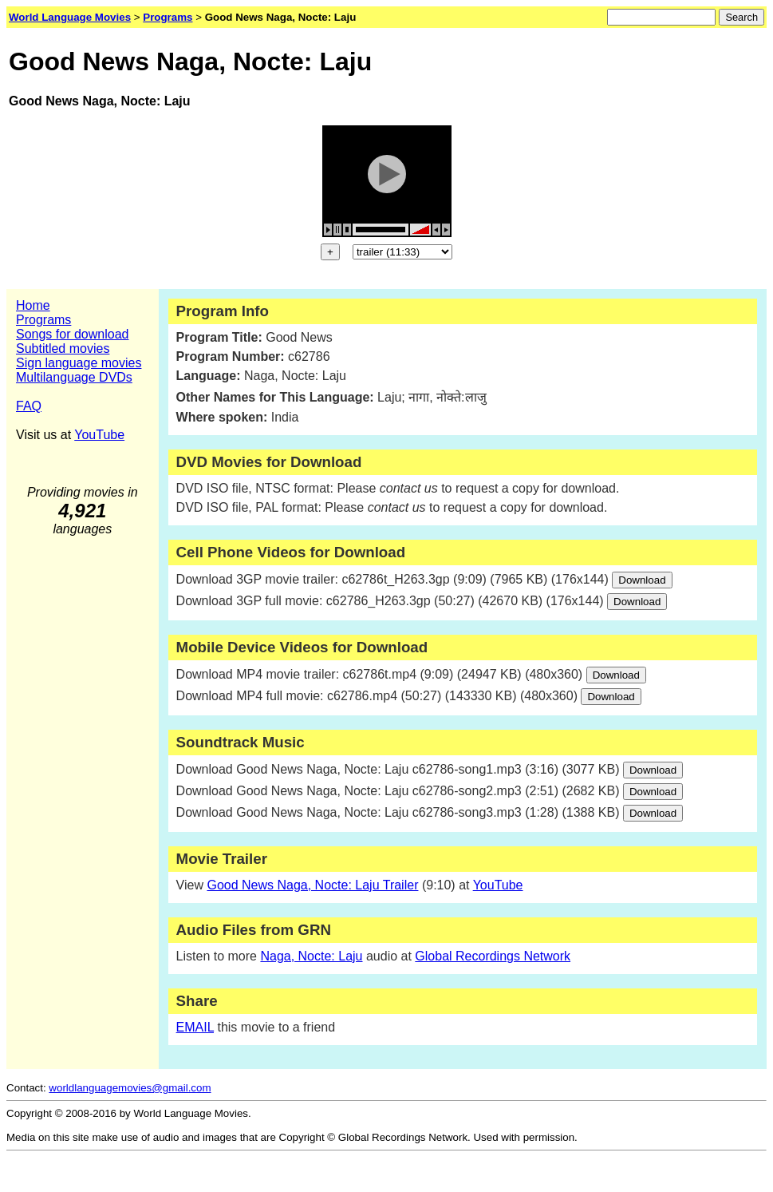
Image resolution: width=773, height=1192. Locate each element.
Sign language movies (78, 363)
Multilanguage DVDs (74, 377)
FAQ (28, 406)
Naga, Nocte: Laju (311, 956)
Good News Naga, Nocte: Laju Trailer (312, 885)
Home (33, 305)
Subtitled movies (62, 348)
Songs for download (72, 334)
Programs (43, 320)
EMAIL (195, 1027)
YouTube (99, 435)
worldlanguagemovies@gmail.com (130, 1088)
